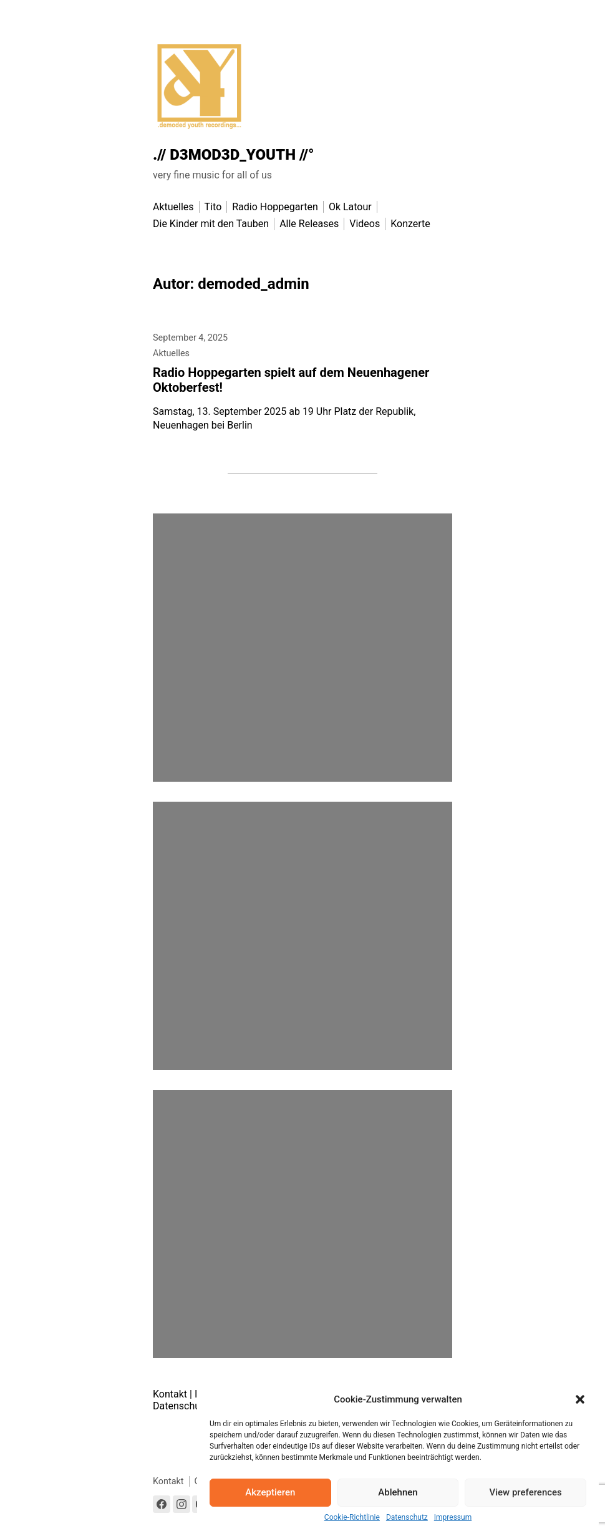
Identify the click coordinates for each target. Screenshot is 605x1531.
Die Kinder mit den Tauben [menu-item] (211, 224)
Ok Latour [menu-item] (350, 207)
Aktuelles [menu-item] (173, 207)
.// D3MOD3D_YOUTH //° (233, 154)
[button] (580, 1399)
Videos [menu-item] (364, 224)
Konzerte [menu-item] (410, 224)
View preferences (526, 1492)
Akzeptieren (270, 1492)
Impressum (453, 1517)
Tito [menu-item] (213, 207)
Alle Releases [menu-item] (309, 224)
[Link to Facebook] (161, 1504)
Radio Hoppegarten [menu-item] (275, 207)
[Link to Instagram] (181, 1504)
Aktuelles (171, 353)
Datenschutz (407, 1517)
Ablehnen (397, 1492)
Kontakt (170, 1394)
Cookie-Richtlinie (352, 1517)
